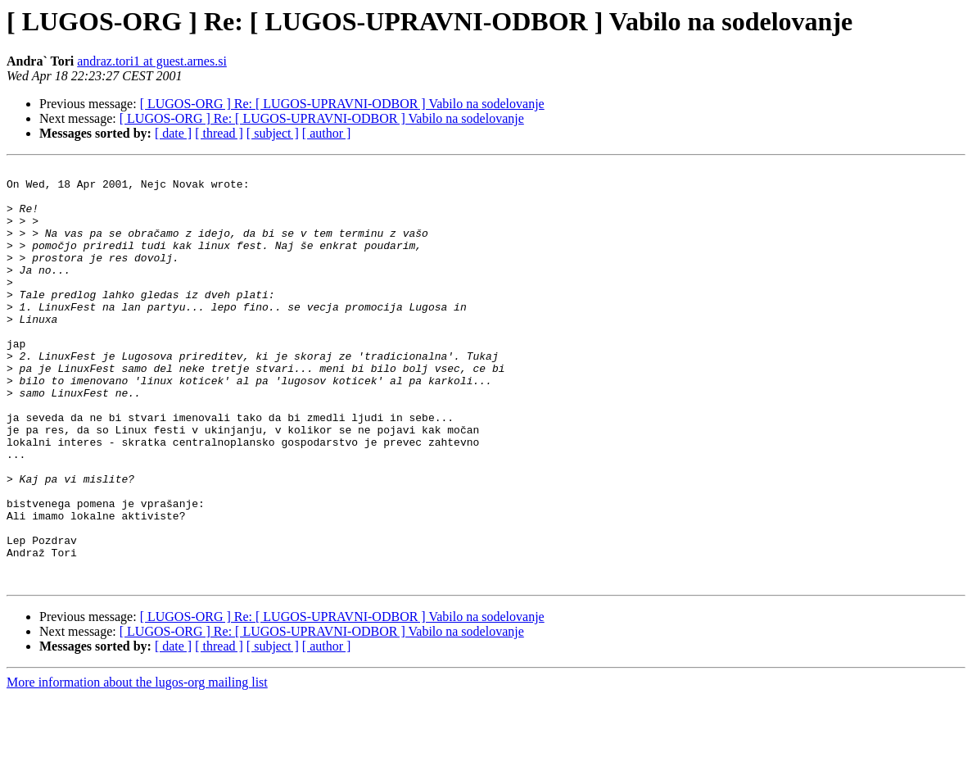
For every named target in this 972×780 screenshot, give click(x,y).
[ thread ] (219, 133)
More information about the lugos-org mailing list (137, 766)
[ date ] (173, 133)
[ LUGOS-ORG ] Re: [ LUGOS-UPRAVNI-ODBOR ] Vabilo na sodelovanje (342, 104)
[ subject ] (272, 133)
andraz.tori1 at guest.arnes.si (152, 61)
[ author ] (326, 133)
